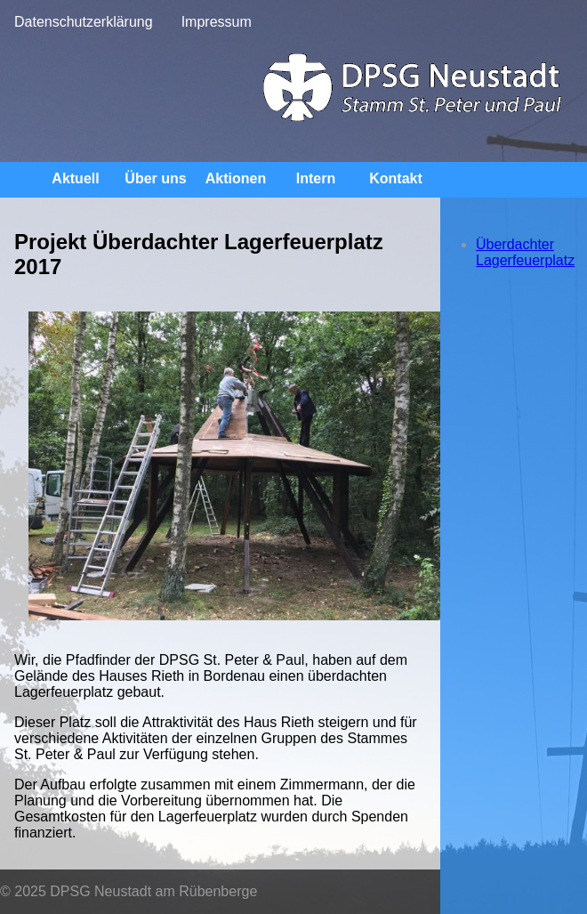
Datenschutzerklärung (83, 21)
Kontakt (395, 178)
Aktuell (75, 178)
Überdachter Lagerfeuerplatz (525, 252)
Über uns (155, 178)
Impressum (216, 21)
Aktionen (235, 178)
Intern (315, 178)
